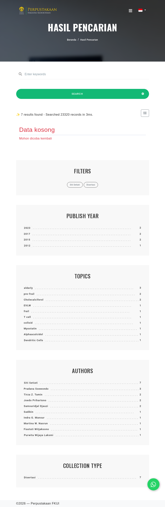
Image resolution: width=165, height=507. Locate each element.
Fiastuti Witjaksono (36, 429)
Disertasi (30, 477)
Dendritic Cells (33, 340)
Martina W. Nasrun (36, 423)
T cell (27, 317)
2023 (27, 227)
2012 (27, 245)
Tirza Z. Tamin (33, 394)
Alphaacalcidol (33, 334)
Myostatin (30, 328)
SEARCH (77, 95)
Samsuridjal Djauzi (36, 406)
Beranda (71, 39)
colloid (28, 322)
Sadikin (29, 411)
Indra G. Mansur (34, 417)
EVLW (27, 305)
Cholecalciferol (34, 299)
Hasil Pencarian (89, 39)
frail (26, 311)
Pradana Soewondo (36, 388)
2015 (27, 239)
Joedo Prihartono (35, 400)
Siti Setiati (31, 382)
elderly (28, 287)
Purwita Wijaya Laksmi (39, 435)
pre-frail (29, 293)
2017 (27, 233)
